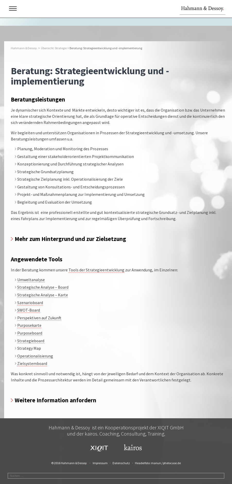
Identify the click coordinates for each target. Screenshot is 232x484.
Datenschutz (121, 463)
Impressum (100, 463)
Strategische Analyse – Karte (42, 294)
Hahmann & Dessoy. (24, 48)
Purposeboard (29, 333)
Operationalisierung (35, 355)
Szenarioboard (30, 302)
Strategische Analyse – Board (42, 287)
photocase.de (172, 463)
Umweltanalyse (31, 279)
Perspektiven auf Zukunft (39, 317)
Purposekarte (29, 325)
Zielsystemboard (32, 363)
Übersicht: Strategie (54, 48)
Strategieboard (30, 340)
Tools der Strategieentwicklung (96, 269)
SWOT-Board (28, 310)
